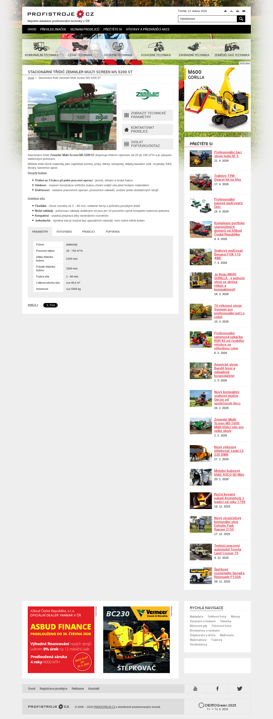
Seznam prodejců (84, 29)
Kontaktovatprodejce (139, 129)
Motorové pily (198, 626)
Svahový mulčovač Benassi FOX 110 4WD (228, 254)
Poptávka (113, 231)
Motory (235, 616)
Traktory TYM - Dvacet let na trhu (227, 177)
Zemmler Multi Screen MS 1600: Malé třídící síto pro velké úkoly (229, 425)
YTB (196, 688)
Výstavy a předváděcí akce (148, 29)
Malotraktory (198, 640)
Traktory (216, 640)
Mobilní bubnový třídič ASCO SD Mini (229, 472)
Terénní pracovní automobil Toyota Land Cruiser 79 (227, 549)
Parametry (40, 231)
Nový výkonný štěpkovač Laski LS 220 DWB (228, 451)
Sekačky (225, 621)
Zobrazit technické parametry (145, 115)
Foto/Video (64, 231)
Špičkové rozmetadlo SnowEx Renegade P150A (229, 573)
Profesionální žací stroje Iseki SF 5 (228, 154)
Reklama (78, 688)
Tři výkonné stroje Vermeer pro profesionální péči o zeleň (229, 311)
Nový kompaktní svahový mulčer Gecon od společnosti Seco (227, 397)
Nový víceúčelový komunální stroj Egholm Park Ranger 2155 (227, 523)
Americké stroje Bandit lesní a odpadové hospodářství (226, 370)
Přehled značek (53, 29)
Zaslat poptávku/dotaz (142, 144)
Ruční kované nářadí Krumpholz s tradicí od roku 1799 (229, 498)
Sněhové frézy (217, 616)
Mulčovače (227, 635)
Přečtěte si (112, 29)
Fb (218, 688)
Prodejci (88, 231)
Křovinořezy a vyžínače (205, 630)
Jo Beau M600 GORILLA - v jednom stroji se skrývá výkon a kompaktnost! (229, 281)
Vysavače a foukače (203, 621)
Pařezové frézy (221, 626)
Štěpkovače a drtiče (203, 635)
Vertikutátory (198, 644)
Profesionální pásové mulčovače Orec (228, 203)
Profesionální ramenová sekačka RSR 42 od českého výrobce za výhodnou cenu (229, 340)
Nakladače (196, 616)
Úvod (32, 29)
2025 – (217, 707)
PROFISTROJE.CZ (61, 14)
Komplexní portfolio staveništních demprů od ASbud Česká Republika (229, 228)
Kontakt (93, 688)
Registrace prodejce (53, 688)
